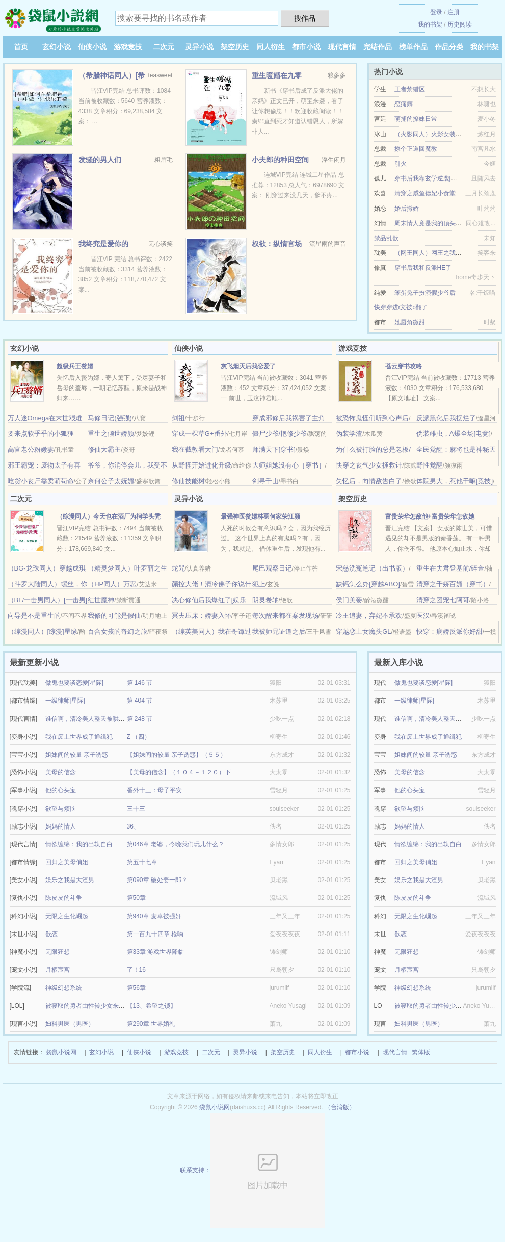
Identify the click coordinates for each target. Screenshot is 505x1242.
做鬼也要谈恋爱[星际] (74, 682)
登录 (436, 12)
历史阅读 (459, 24)
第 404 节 (140, 700)
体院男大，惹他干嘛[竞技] (454, 481)
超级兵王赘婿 (75, 366)
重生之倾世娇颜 (111, 433)
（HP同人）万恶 (112, 584)
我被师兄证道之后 (278, 631)
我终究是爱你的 (103, 244)
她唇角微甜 (409, 322)
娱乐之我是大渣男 (69, 880)
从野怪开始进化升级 (201, 465)
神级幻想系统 (63, 987)
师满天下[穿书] (274, 449)
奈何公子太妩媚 (111, 481)
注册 (453, 12)
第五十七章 (142, 862)
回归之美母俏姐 (66, 862)
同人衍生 (270, 47)
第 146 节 (140, 682)
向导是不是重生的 (34, 615)
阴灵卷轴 (265, 600)
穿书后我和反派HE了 (423, 267)
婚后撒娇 (406, 208)
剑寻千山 (265, 481)
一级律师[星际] (65, 700)
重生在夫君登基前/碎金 (450, 568)
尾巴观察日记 (272, 568)
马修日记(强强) (110, 418)
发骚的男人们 (99, 160)
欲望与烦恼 (60, 808)
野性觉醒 (429, 465)
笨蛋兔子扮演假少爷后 (425, 292)
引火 (400, 163)
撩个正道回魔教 (415, 148)
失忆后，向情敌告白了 (369, 481)
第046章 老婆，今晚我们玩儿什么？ (175, 844)
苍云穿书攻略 (403, 366)
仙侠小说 (92, 47)
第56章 (136, 987)
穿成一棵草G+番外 (199, 433)
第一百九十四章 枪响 (155, 934)
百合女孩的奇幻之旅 (117, 631)
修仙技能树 (188, 481)
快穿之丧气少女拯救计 (369, 465)
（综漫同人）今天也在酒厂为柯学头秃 (109, 516)
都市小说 (306, 47)
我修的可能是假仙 (114, 615)
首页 (21, 47)
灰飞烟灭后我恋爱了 (248, 366)
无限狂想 (57, 951)
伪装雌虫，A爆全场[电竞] (453, 433)
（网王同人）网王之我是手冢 (434, 252)
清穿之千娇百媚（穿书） (452, 584)
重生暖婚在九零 (277, 75)
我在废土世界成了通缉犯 (79, 736)
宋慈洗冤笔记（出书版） (372, 568)
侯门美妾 (349, 600)
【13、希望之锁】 (151, 1006)
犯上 (258, 584)
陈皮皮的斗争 (63, 897)
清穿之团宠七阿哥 (442, 600)
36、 (133, 826)
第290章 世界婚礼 (151, 1023)
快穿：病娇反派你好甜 (449, 631)
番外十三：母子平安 (154, 790)
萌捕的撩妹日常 (415, 118)
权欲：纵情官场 (277, 244)
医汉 (423, 615)
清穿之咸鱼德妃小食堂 (425, 193)
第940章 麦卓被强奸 (154, 916)
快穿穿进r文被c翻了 (401, 307)
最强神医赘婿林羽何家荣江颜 (260, 516)
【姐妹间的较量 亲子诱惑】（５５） (176, 754)
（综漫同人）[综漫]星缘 (42, 631)
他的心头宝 (60, 790)
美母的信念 (60, 772)
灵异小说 (199, 47)
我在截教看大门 (195, 449)
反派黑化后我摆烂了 (446, 418)
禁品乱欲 (386, 238)
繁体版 (421, 1052)
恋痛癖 (403, 104)
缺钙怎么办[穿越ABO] (368, 584)
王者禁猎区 (409, 89)
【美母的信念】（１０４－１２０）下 (179, 772)
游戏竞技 (128, 47)
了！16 (136, 969)
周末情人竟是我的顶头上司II (432, 223)
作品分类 (449, 47)
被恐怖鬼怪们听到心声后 (372, 418)
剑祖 (178, 418)
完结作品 (377, 47)
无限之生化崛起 (66, 916)
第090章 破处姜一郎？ (157, 880)
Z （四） (139, 736)
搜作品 (304, 18)
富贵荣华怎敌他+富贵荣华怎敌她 (429, 516)
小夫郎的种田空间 (280, 160)
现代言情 (342, 47)
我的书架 (430, 24)
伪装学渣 (349, 433)
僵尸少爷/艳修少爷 (279, 433)
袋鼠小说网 (61, 1052)
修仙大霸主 (104, 449)
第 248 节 (140, 718)
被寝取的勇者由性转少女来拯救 (88, 1006)
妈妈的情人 (60, 826)
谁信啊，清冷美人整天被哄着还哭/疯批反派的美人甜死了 (122, 718)
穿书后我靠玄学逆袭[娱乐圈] (432, 178)
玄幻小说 (56, 47)
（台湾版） (340, 1107)
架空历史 (235, 47)
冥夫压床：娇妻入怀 (201, 615)
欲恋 (51, 934)
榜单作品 (413, 47)
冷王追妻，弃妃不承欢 (369, 615)
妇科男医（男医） (69, 1023)
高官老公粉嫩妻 (31, 449)
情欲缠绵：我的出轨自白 (79, 844)
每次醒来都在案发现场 (285, 615)
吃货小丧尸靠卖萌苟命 (41, 481)
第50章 (136, 897)
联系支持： (252, 1170)
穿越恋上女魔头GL (363, 631)
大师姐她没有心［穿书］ (288, 465)
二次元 (163, 47)
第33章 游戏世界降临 (155, 951)
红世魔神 (101, 600)
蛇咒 (178, 568)
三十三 (136, 808)
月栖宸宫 (57, 969)
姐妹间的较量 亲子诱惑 (76, 754)
